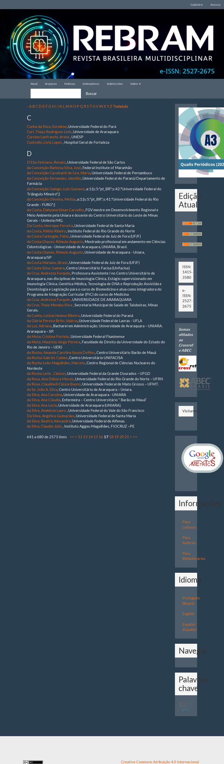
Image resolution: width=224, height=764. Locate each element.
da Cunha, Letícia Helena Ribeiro (53, 315)
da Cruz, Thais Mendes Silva (50, 305)
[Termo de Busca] (56, 93)
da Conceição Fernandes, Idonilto (54, 178)
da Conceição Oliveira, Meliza (51, 199)
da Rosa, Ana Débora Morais (50, 379)
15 (95, 436)
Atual (34, 84)
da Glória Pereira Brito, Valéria (52, 320)
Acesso (215, 4)
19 (116, 436)
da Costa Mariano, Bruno (47, 262)
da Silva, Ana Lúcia (42, 405)
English (188, 613)
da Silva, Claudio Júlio (45, 426)
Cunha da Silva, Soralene (47, 126)
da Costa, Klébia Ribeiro (46, 231)
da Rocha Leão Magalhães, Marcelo (56, 363)
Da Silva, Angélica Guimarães (51, 416)
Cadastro (196, 4)
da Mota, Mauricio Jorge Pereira (53, 342)
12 (80, 436)
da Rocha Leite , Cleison (46, 373)
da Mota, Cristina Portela (48, 336)
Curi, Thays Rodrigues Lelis (49, 131)
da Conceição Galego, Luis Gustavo (56, 189)
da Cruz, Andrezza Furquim (48, 273)
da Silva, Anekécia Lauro (47, 410)
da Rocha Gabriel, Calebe (47, 357)
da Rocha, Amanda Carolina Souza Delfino (61, 352)
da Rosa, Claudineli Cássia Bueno (54, 384)
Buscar (91, 93)
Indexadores (91, 84)
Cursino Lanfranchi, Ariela (48, 137)
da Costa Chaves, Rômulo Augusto (55, 241)
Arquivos (51, 84)
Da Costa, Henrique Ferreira (50, 225)
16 (101, 436)
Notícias (69, 84)
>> (135, 436)
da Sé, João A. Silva (42, 389)
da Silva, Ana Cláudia (43, 400)
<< (72, 436)
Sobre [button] (135, 84)
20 (121, 436)
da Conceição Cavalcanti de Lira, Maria (58, 173)
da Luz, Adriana (39, 326)
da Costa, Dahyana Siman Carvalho (55, 210)
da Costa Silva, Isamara (46, 268)
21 (127, 436)
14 (90, 436)
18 (111, 436)
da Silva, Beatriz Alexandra (49, 421)
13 (85, 436)
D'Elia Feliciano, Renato (46, 162)
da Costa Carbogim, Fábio (48, 236)
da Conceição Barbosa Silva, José (54, 167)
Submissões (115, 84)
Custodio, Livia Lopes (45, 142)
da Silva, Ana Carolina (44, 394)
